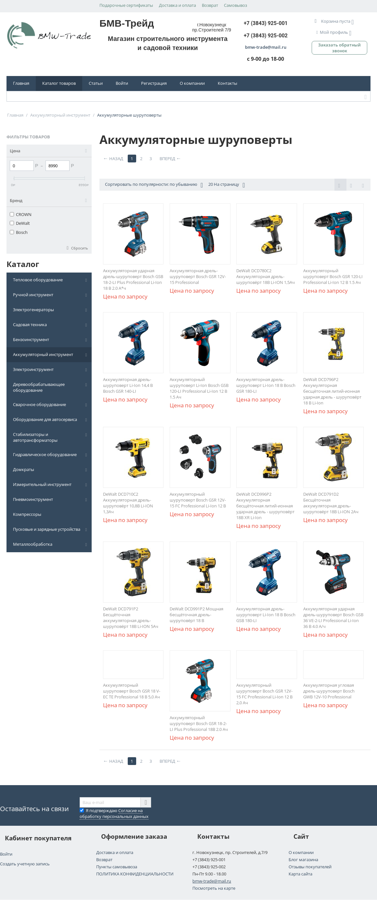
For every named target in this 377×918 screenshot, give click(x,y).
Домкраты (23, 469)
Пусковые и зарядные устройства (46, 529)
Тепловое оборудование (38, 280)
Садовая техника (30, 324)
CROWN (21, 214)
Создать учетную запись (25, 864)
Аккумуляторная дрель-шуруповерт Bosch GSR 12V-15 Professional (198, 276)
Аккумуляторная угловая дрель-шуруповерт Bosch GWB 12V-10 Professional (329, 691)
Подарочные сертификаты (126, 5)
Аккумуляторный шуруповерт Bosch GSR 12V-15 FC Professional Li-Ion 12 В (198, 500)
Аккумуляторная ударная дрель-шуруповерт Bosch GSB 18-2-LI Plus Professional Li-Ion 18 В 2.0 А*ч (133, 279)
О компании (192, 83)
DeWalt (20, 223)
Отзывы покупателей (310, 867)
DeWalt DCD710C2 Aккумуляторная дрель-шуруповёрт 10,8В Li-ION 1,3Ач (128, 503)
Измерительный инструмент (42, 484)
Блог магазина (303, 859)
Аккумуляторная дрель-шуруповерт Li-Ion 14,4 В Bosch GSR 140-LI (128, 385)
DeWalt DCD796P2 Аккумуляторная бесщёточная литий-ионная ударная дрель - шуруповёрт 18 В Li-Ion (332, 391)
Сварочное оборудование (39, 404)
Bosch (19, 232)
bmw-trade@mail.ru (211, 881)
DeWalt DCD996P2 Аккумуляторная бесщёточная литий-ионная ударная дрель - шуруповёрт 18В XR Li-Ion (265, 505)
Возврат (210, 5)
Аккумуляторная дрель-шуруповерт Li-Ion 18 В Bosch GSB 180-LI (265, 614)
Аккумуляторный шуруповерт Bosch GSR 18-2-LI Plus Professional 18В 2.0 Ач (199, 723)
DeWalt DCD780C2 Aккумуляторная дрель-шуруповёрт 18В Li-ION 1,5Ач (265, 276)
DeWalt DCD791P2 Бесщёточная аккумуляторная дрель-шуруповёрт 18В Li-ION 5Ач (130, 617)
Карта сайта (300, 874)
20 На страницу (226, 185)
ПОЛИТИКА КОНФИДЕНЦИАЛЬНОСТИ (135, 874)
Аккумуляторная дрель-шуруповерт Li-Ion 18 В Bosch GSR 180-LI (265, 385)
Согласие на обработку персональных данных (114, 813)
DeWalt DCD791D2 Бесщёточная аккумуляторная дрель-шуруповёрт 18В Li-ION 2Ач (330, 503)
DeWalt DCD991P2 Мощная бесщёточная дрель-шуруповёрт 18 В (196, 614)
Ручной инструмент (33, 295)
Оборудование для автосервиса (45, 419)
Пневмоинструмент (33, 499)
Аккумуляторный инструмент (43, 354)
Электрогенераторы (33, 309)
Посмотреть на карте (213, 888)
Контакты (227, 83)
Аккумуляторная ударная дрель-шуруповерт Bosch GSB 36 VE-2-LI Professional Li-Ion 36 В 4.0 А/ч (333, 617)
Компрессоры (27, 514)
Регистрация (154, 83)
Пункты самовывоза (116, 867)
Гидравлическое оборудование (45, 454)
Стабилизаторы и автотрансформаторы (35, 437)
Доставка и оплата (177, 5)
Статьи (96, 83)
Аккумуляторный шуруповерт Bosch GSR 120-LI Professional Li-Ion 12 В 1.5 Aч (333, 276)
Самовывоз (235, 5)
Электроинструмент (33, 369)
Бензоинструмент (31, 339)
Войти (122, 83)
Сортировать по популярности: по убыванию (154, 185)
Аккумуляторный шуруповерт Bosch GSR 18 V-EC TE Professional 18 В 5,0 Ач (131, 691)
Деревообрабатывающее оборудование (39, 387)
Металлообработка (32, 544)
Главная (21, 83)
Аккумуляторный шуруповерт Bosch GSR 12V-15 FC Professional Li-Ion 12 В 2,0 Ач (264, 694)
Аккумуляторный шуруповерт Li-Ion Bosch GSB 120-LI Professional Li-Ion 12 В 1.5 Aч (199, 388)
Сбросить (79, 248)
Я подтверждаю (114, 813)
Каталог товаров (59, 83)
